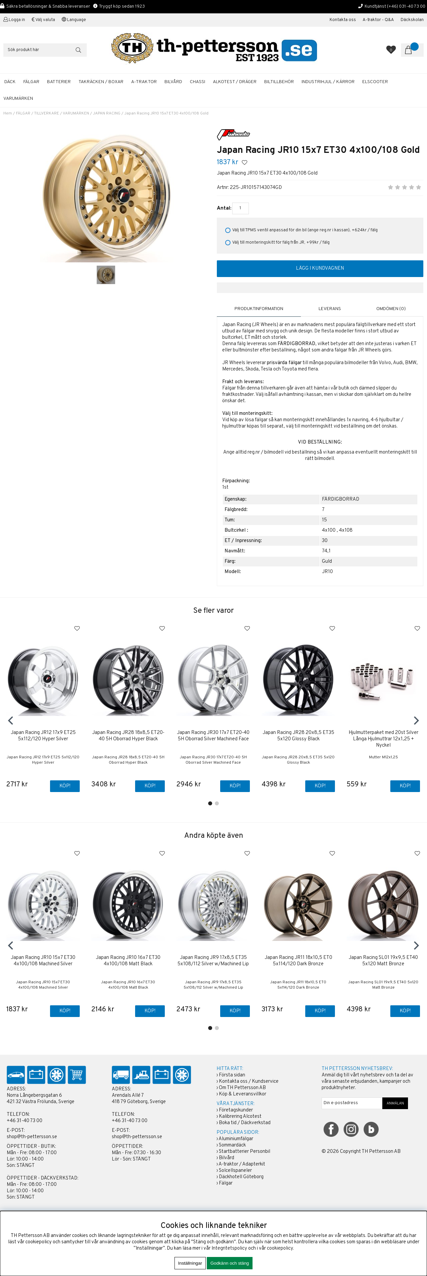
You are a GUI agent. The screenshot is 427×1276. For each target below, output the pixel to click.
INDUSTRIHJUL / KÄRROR (328, 82)
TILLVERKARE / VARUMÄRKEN (61, 113)
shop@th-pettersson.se (32, 1137)
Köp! (64, 786)
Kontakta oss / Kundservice (249, 1081)
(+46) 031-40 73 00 (406, 6)
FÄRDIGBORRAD (340, 499)
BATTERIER (59, 82)
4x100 (329, 530)
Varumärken (18, 98)
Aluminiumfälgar (236, 1139)
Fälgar (226, 1183)
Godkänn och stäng (229, 1263)
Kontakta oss (343, 20)
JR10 (327, 571)
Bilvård (226, 1158)
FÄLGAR (31, 82)
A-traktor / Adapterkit (242, 1164)
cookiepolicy (280, 1248)
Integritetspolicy (229, 1248)
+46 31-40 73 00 (24, 1121)
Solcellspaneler (235, 1171)
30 (325, 540)
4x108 (346, 530)
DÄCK (10, 82)
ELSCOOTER (375, 82)
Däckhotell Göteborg (241, 1177)
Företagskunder (236, 1110)
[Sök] (45, 50)
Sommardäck (232, 1145)
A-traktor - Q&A (378, 20)
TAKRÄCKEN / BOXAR (100, 82)
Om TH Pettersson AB (242, 1088)
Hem (7, 113)
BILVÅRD (173, 82)
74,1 (326, 551)
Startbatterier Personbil (244, 1152)
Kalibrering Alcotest (240, 1116)
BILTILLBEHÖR (279, 82)
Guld (327, 561)
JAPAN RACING (106, 113)
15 (324, 520)
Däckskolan (412, 20)
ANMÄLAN (395, 1103)
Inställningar (190, 1263)
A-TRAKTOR (144, 82)
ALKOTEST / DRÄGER (235, 82)
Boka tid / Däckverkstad (245, 1123)
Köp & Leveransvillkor (242, 1094)
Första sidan (232, 1075)
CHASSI (197, 82)
